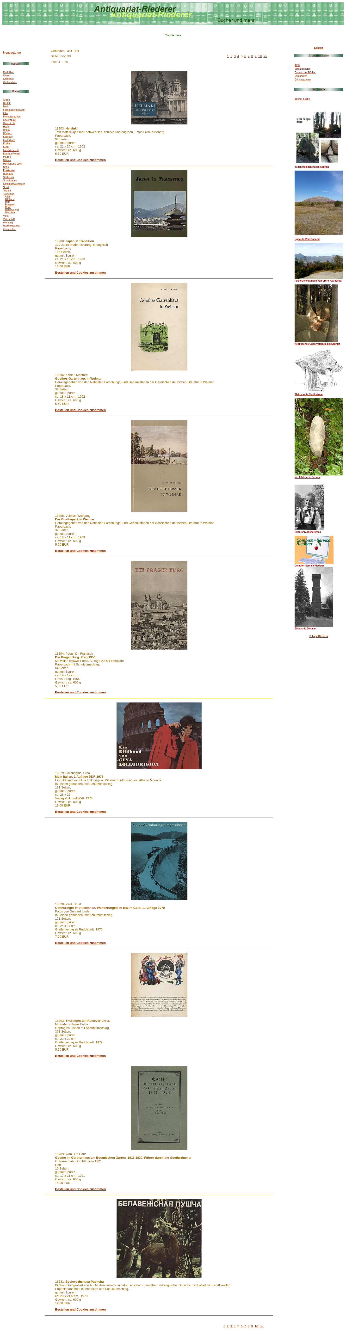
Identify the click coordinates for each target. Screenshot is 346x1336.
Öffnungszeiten (303, 79)
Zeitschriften (9, 229)
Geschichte (9, 123)
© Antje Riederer (318, 636)
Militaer (7, 160)
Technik (7, 190)
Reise (8, 207)
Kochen (7, 143)
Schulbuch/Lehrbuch (14, 184)
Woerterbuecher (11, 226)
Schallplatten (10, 180)
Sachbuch (8, 177)
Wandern (10, 212)
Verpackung (301, 76)
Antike (6, 100)
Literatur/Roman (11, 153)
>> (265, 56)
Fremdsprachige (11, 116)
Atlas (7, 196)
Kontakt (318, 48)
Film (5, 113)
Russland (8, 173)
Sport (6, 187)
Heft (7, 202)
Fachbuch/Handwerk (14, 110)
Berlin (6, 106)
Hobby (6, 130)
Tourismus (8, 194)
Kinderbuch (9, 140)
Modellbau (8, 72)
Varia (6, 216)
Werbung (8, 222)
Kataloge (7, 136)
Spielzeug (8, 79)
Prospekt (9, 204)
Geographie (9, 120)
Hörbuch (7, 133)
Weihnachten (10, 82)
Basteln (7, 103)
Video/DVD (9, 219)
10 (260, 56)
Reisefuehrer (12, 210)
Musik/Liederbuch (12, 163)
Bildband (9, 199)
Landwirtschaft (11, 150)
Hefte (6, 126)
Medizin (7, 157)
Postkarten (9, 170)
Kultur (6, 147)
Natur (6, 167)
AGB (297, 65)
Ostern (6, 75)
